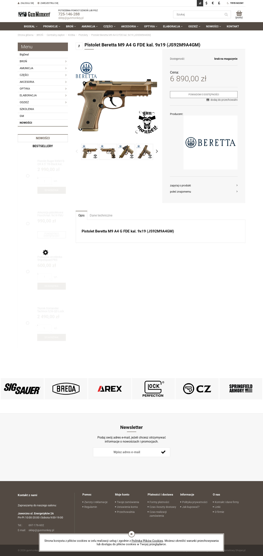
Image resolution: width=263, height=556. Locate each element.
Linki (217, 506)
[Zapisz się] (163, 452)
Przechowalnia (126, 511)
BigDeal (24, 54)
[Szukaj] (226, 14)
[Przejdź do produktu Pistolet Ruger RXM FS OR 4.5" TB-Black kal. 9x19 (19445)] (51, 163)
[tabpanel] (160, 231)
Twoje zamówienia (128, 502)
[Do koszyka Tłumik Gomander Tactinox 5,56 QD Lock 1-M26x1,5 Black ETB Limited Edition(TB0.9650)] (51, 337)
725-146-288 (69, 14)
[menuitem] (30, 26)
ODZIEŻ (24, 102)
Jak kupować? (191, 506)
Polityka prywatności (194, 502)
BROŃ (23, 61)
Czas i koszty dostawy (163, 506)
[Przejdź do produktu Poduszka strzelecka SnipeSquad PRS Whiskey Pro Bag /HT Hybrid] (51, 258)
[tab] (81, 215)
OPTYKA (25, 88)
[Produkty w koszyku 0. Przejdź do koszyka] (239, 14)
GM (22, 115)
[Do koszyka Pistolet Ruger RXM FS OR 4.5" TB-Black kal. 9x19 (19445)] (51, 190)
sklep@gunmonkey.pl (71, 17)
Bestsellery (43, 146)
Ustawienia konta (127, 506)
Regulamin (90, 506)
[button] (204, 185)
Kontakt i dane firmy (227, 502)
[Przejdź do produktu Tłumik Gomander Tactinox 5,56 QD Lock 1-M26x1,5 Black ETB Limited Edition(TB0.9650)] (51, 310)
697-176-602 (31, 525)
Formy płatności (159, 502)
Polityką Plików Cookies (147, 541)
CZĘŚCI (24, 74)
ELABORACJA (28, 95)
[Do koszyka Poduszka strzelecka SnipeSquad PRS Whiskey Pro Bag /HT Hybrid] (51, 286)
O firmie (219, 511)
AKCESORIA (27, 81)
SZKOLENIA (27, 109)
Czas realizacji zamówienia (158, 513)
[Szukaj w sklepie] (198, 14)
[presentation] (120, 463)
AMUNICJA (26, 68)
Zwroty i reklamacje (95, 502)
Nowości (26, 122)
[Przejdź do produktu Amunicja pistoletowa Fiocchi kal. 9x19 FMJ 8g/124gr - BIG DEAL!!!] (51, 214)
